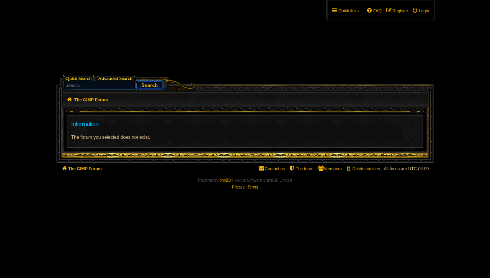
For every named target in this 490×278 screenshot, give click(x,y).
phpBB (225, 180)
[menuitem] (420, 10)
